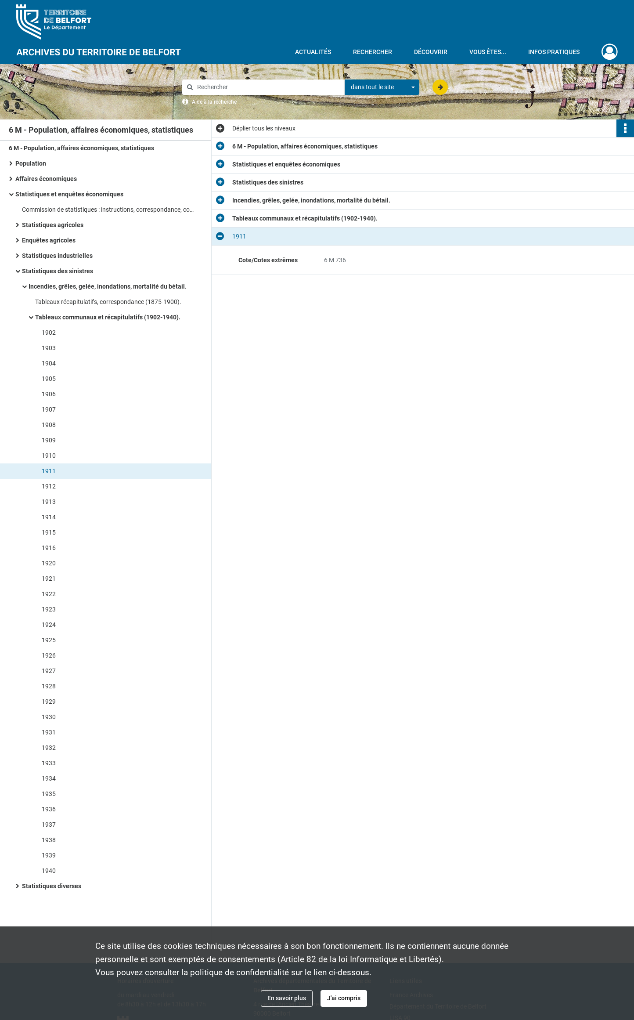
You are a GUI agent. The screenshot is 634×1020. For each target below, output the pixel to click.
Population (30, 163)
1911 (49, 470)
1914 (49, 517)
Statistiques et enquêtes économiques (69, 194)
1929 (49, 701)
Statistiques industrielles (57, 255)
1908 (49, 424)
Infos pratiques (554, 51)
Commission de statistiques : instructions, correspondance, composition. (110, 209)
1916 (49, 547)
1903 (49, 347)
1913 (49, 501)
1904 (49, 363)
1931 (49, 732)
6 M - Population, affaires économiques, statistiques (81, 148)
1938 (49, 839)
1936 (49, 809)
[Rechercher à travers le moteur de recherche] (268, 87)
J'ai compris (343, 998)
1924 (49, 624)
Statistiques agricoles (52, 224)
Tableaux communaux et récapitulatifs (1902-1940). (107, 317)
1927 (49, 670)
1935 (49, 793)
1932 (49, 747)
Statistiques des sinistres (57, 271)
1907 (49, 409)
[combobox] (382, 87)
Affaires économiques (46, 178)
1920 (49, 563)
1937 (49, 824)
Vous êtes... (487, 51)
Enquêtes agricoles (49, 240)
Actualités (313, 51)
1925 (49, 640)
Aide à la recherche (214, 102)
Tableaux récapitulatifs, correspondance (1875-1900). (108, 301)
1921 (49, 578)
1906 (49, 394)
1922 (49, 593)
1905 (49, 378)
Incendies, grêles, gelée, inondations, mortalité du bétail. (108, 286)
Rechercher (372, 51)
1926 (49, 655)
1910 (49, 455)
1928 (49, 686)
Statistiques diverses (51, 886)
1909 (49, 440)
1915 (49, 532)
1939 (49, 855)
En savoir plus (286, 998)
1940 (49, 870)
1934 (49, 778)
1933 (49, 763)
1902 (49, 332)
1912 (49, 486)
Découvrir (430, 51)
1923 (49, 609)
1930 (49, 716)
